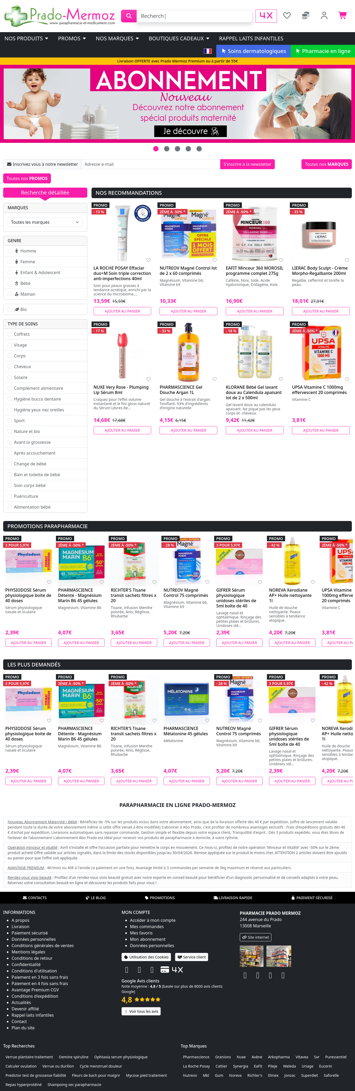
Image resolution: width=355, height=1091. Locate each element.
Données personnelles (34, 939)
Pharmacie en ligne (323, 51)
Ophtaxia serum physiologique (121, 1056)
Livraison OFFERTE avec (177, 61)
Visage (20, 345)
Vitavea (302, 1056)
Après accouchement (34, 453)
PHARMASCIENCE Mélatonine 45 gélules (186, 731)
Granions (223, 1056)
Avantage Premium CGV (35, 990)
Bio (20, 309)
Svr (317, 1056)
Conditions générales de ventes (43, 945)
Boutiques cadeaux (179, 38)
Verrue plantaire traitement (29, 1056)
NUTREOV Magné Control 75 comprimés (186, 592)
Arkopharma (279, 1056)
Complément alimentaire (38, 388)
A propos (20, 920)
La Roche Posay (196, 1066)
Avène (257, 1056)
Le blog (95, 897)
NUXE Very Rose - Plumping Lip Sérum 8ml (121, 389)
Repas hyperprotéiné (24, 1084)
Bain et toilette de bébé (37, 474)
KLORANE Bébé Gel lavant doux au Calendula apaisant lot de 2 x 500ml (254, 392)
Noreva (235, 1075)
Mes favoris (141, 933)
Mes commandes (147, 926)
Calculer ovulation (21, 1066)
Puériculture (26, 496)
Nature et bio (27, 431)
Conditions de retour (32, 958)
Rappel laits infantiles (251, 38)
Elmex (273, 1075)
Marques (18, 208)
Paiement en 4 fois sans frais (40, 983)
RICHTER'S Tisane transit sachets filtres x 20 (133, 595)
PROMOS (72, 38)
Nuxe (241, 1056)
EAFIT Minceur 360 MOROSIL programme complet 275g (254, 270)
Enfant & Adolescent (37, 272)
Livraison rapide (232, 897)
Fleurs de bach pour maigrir (96, 1075)
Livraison (20, 926)
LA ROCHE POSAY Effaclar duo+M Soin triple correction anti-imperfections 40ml (122, 273)
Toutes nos (326, 164)
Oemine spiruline (74, 1056)
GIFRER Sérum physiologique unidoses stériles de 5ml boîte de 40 (236, 598)
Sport (19, 420)
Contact (19, 1021)
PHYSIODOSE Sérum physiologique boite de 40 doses (28, 595)
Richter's (254, 1075)
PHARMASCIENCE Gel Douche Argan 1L (181, 389)
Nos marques (118, 38)
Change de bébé (30, 463)
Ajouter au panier (122, 311)
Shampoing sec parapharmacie (74, 1084)
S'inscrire (247, 164)
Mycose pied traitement (146, 1075)
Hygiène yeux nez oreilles (39, 409)
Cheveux (22, 366)
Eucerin (325, 1066)
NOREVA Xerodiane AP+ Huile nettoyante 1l (290, 595)
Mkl (206, 1075)
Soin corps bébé (30, 485)
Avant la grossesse (32, 442)
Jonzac (289, 1075)
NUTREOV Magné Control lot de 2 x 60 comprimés (188, 270)
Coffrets (22, 334)
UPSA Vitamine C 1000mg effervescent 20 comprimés (319, 389)
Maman (24, 294)
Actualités (21, 1002)
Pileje (272, 1066)
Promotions (159, 897)
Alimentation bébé (32, 507)
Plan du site (23, 1028)
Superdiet (309, 1075)
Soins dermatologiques (253, 51)
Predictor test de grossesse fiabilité (36, 1075)
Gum (219, 1075)
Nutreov (190, 1075)
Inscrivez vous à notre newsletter (42, 164)
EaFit (258, 1066)
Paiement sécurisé (312, 897)
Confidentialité (26, 964)
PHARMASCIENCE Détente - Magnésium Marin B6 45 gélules (80, 595)
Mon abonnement (148, 939)
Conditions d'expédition (35, 996)
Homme (25, 251)
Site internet (255, 937)
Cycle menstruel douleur (101, 1066)
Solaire (20, 377)
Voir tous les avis (141, 1011)
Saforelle (331, 1075)
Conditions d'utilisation (34, 971)
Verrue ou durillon (58, 1066)
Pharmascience (196, 1056)
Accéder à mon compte (153, 920)
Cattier (221, 1066)
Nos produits (26, 38)
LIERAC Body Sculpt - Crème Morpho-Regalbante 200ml (320, 270)
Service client (192, 957)
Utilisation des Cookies (146, 957)
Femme (24, 261)
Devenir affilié (25, 1009)
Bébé (22, 283)
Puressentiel (336, 1056)
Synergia (240, 1066)
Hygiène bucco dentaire (37, 399)
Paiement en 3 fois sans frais (40, 977)
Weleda (289, 1066)
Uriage (307, 1066)
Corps (20, 355)
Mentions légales (28, 952)
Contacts (34, 897)
